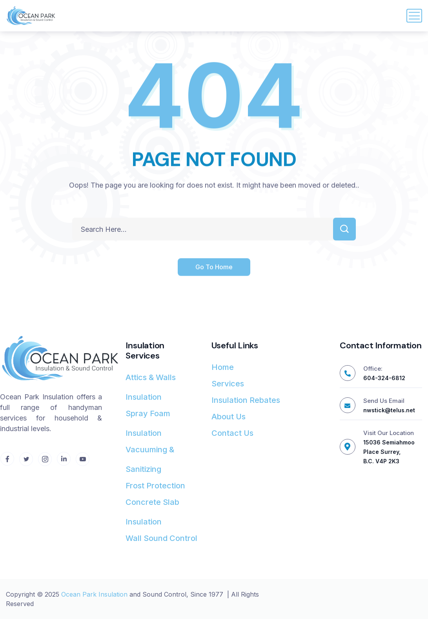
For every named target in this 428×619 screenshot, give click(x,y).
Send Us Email (383, 400)
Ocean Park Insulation (94, 594)
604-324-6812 (384, 378)
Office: (372, 368)
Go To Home (214, 267)
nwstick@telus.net (389, 410)
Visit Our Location (388, 433)
